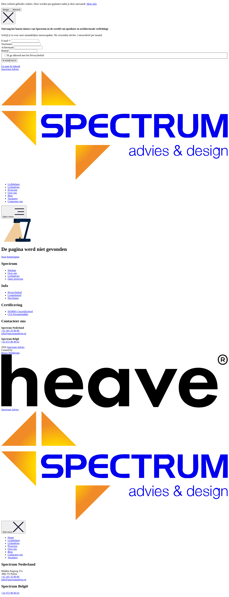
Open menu (14, 212)
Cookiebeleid (14, 295)
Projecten (12, 190)
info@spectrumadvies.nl (13, 333)
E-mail (6, 40)
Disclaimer (13, 298)
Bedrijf (5, 50)
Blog (10, 195)
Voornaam (6, 44)
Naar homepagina (10, 256)
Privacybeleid (15, 292)
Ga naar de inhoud (10, 66)
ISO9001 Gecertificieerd (20, 311)
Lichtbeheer (14, 184)
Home (11, 537)
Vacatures (12, 198)
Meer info (92, 4)
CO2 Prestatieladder (18, 314)
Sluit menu (13, 527)
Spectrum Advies (15, 347)
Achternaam (7, 47)
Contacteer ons (15, 201)
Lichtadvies (14, 187)
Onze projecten (15, 279)
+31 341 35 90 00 (10, 330)
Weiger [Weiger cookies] (6, 9)
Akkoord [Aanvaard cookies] (16, 9)
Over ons (12, 192)
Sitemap (12, 270)
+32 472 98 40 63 (10, 341)
